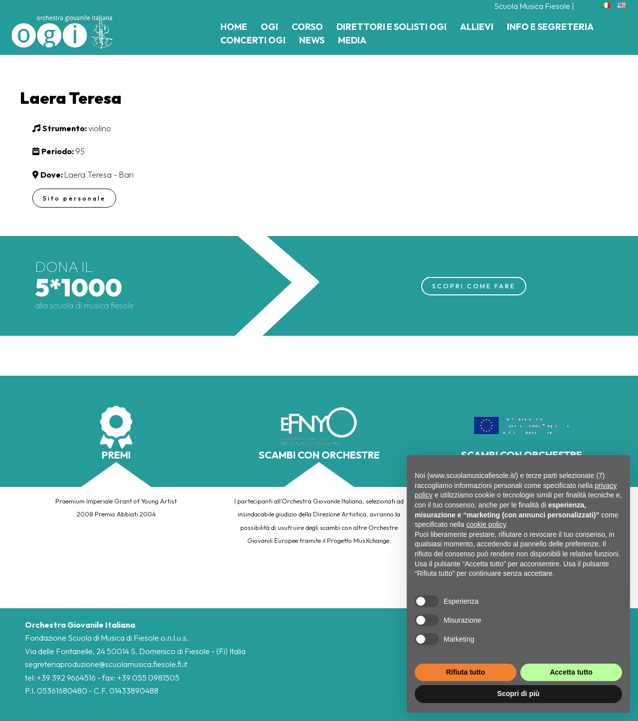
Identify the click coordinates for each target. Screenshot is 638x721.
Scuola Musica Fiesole (532, 6)
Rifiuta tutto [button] (465, 672)
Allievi (476, 26)
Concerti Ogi (253, 40)
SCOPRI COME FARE (473, 286)
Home (233, 26)
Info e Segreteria (550, 26)
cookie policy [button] (486, 524)
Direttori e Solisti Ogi (391, 26)
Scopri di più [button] (518, 694)
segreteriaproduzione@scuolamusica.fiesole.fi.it (106, 664)
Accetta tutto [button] (571, 672)
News (311, 40)
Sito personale (75, 198)
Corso (307, 26)
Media (352, 40)
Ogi (269, 26)
